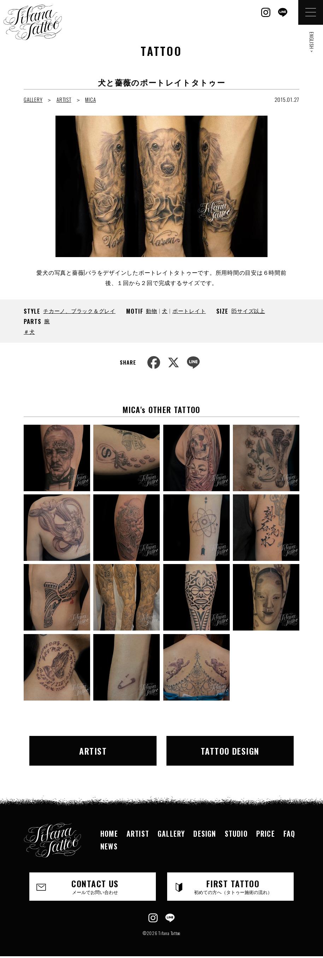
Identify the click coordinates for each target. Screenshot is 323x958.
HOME (109, 833)
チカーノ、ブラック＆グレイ (79, 310)
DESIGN (204, 833)
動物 (151, 310)
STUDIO (236, 833)
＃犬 (29, 331)
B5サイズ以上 (248, 310)
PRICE (265, 833)
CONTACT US (95, 886)
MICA (90, 99)
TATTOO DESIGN (230, 750)
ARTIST (64, 99)
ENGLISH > (312, 42)
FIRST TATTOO (233, 886)
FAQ (289, 833)
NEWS (109, 846)
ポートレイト (189, 310)
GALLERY (33, 99)
